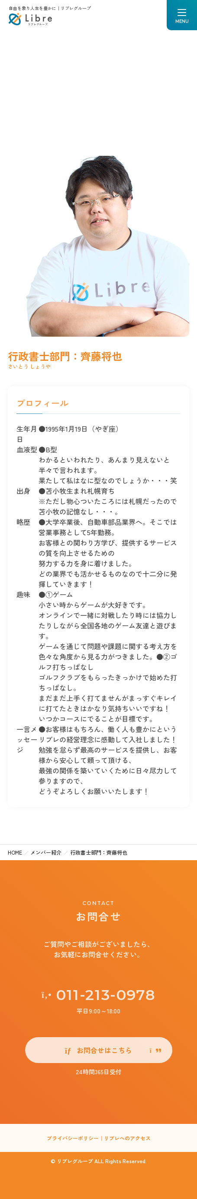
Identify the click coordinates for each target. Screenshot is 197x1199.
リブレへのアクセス (127, 1138)
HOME (15, 852)
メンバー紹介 (45, 852)
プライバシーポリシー (73, 1138)
